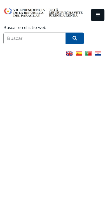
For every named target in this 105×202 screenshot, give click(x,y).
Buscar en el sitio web (24, 27)
